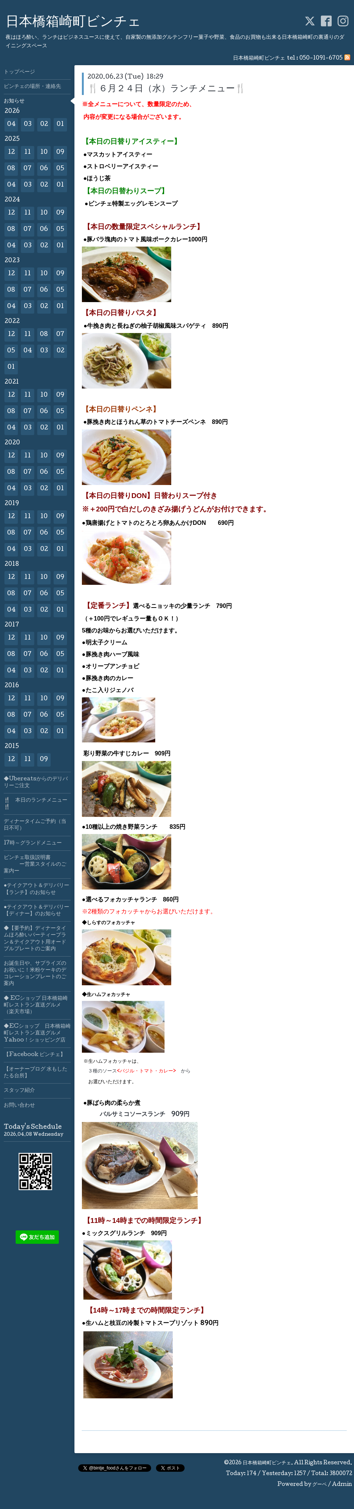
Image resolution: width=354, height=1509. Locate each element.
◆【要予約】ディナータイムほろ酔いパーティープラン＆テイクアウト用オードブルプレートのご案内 (35, 939)
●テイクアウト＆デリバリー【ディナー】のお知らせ (36, 910)
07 (27, 169)
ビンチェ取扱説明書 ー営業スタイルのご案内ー (35, 864)
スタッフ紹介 (19, 1091)
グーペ (319, 1484)
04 (11, 124)
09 (60, 152)
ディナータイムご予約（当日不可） (35, 825)
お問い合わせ (19, 1106)
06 (44, 169)
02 (44, 124)
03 (28, 124)
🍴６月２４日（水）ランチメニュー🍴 (166, 89)
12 (11, 152)
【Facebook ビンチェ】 (35, 1055)
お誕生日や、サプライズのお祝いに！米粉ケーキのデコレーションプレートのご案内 (35, 974)
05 (60, 169)
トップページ (19, 72)
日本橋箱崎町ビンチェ (73, 22)
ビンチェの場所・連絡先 (32, 87)
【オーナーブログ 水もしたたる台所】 (35, 1072)
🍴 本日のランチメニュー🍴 (35, 804)
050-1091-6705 (320, 58)
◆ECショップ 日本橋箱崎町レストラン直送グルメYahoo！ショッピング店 (37, 1033)
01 (60, 124)
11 (27, 152)
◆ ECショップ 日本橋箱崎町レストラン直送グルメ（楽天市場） (36, 1005)
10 (44, 152)
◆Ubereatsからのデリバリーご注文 (36, 782)
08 (11, 169)
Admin (342, 1484)
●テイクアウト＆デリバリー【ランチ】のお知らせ (36, 889)
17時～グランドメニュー (33, 843)
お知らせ (14, 101)
